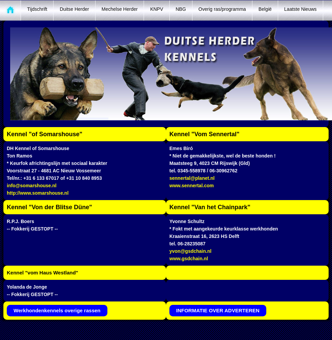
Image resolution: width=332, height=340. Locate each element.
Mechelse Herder (120, 9)
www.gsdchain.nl (188, 258)
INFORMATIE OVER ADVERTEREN (218, 310)
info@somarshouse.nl (32, 185)
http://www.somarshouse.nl (37, 193)
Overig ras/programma (222, 9)
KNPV (156, 9)
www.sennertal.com (191, 185)
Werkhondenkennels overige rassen (57, 310)
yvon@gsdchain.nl (190, 251)
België (265, 9)
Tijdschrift (37, 9)
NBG (181, 9)
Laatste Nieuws (300, 9)
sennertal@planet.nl (191, 178)
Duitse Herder (74, 9)
